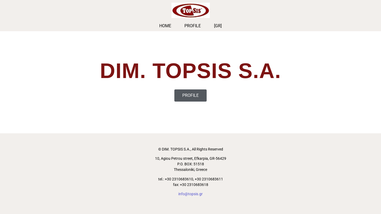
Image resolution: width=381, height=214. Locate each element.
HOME (165, 25)
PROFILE (192, 25)
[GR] (218, 25)
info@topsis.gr (190, 194)
